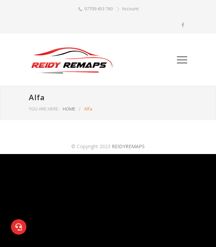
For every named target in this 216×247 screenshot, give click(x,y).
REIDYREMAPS (128, 146)
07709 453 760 (98, 8)
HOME (69, 109)
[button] (18, 227)
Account (130, 8)
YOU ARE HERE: (44, 109)
